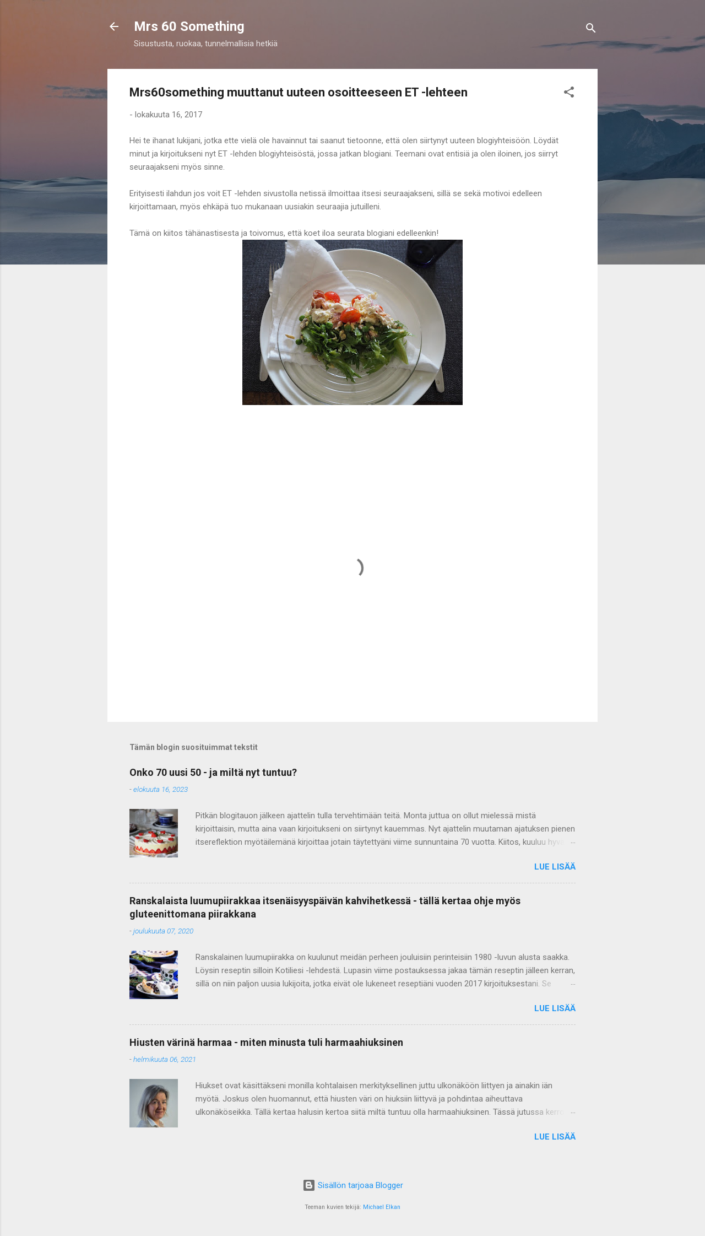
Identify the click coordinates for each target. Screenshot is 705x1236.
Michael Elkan (381, 1207)
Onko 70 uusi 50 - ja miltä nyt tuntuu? (213, 772)
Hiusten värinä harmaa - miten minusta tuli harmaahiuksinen (266, 1042)
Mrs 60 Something (189, 26)
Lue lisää (555, 867)
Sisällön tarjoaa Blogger (352, 1185)
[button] (569, 93)
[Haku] (591, 30)
